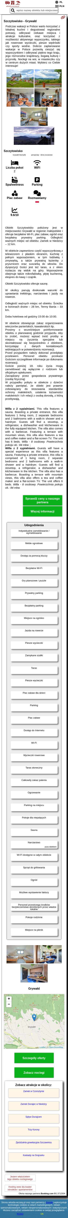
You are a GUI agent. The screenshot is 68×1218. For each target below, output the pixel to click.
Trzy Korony (33, 1129)
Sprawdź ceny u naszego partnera (42, 500)
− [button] (9, 1004)
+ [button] (9, 999)
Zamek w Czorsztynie (33, 1091)
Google (49, 1202)
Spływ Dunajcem (34, 1117)
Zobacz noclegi (34, 1072)
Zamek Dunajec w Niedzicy (33, 1104)
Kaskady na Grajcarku (33, 1155)
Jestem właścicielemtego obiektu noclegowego (20, 1178)
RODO (20, 1214)
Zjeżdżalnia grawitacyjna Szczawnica (33, 1142)
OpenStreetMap (56, 1047)
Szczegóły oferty (33, 1058)
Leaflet (43, 1047)
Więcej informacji (42, 511)
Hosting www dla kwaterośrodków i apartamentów (20, 1188)
